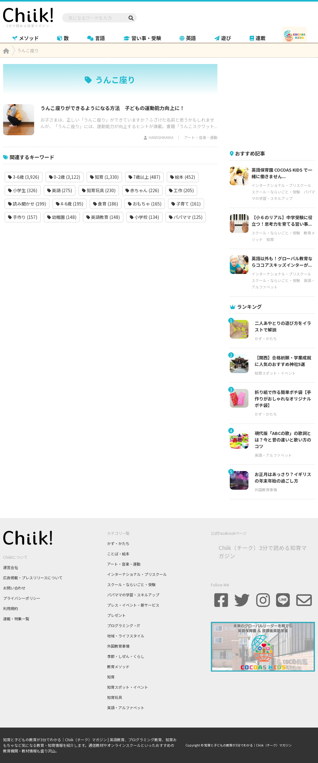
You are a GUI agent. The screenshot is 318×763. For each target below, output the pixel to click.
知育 (270, 239)
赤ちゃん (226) (142, 190)
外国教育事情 (266, 489)
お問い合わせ (14, 587)
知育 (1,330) (104, 177)
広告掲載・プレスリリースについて (32, 577)
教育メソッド (118, 666)
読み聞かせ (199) (27, 204)
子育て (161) (186, 204)
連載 (258, 38)
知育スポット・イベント (275, 373)
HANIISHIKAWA (161, 137)
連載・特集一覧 (16, 618)
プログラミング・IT (123, 625)
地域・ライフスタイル (125, 635)
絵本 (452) (182, 177)
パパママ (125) (185, 217)
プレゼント (116, 615)
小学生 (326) (22, 190)
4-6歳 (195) (69, 204)
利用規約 (10, 608)
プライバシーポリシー (21, 598)
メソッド (25, 38)
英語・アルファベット (273, 455)
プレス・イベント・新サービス (133, 605)
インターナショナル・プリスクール (281, 185)
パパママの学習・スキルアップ (133, 594)
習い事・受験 (142, 38)
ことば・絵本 (118, 553)
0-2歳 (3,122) (64, 177)
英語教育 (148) (103, 217)
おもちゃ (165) (144, 204)
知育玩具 (114, 697)
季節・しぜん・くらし (125, 656)
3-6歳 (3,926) (23, 177)
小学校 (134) (144, 217)
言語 (96, 38)
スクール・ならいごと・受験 (276, 191)
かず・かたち (266, 338)
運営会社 (10, 567)
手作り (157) (22, 217)
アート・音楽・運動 (200, 137)
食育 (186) (105, 204)
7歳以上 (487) (144, 177)
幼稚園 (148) (61, 217)
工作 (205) (181, 190)
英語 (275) (59, 190)
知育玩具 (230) (99, 190)
